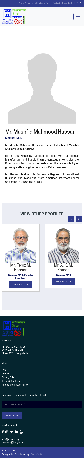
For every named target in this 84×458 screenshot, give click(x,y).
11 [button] (57, 299)
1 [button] (7, 299)
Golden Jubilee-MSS (69, 3)
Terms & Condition (11, 381)
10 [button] (52, 299)
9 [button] (47, 299)
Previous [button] (71, 219)
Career (49, 3)
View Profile (20, 284)
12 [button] (62, 299)
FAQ (4, 370)
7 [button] (37, 299)
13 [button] (67, 299)
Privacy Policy (9, 377)
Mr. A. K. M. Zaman (63, 267)
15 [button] (77, 299)
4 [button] (22, 299)
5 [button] (27, 299)
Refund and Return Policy (15, 384)
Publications (39, 3)
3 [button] (17, 299)
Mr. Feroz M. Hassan (20, 267)
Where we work (26, 3)
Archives (6, 373)
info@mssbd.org (11, 439)
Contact (56, 3)
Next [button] (79, 219)
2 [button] (12, 299)
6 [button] (32, 299)
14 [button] (72, 299)
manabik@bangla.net (13, 442)
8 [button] (42, 299)
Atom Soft (36, 454)
